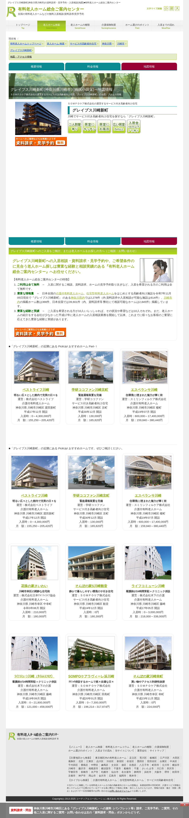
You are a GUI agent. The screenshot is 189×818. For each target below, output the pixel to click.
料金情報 (92, 66)
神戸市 (82, 775)
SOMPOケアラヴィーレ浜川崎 (91, 676)
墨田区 (140, 761)
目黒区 (132, 765)
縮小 (166, 8)
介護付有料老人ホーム (70, 293)
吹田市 (175, 772)
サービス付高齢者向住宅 (160, 780)
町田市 (155, 765)
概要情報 (36, 66)
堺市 (166, 772)
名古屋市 (126, 772)
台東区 (163, 761)
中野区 (94, 765)
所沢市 (170, 768)
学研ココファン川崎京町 (90, 390)
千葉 (136, 768)
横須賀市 (106, 768)
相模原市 (93, 768)
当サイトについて (124, 750)
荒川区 (143, 757)
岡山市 (92, 775)
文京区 (114, 765)
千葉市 (117, 768)
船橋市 (127, 768)
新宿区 (120, 761)
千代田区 (73, 765)
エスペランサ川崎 (144, 390)
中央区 (173, 761)
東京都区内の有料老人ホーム (110, 757)
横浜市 (175, 765)
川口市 (160, 768)
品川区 (100, 761)
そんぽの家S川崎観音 (91, 586)
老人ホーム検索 (94, 747)
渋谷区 (110, 761)
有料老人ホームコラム (117, 747)
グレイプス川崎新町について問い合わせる (41, 141)
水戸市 (94, 772)
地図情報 (149, 66)
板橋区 (153, 757)
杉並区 (130, 761)
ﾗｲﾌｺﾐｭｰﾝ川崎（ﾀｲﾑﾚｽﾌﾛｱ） (34, 676)
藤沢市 (82, 768)
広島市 (112, 775)
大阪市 (157, 772)
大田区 (176, 757)
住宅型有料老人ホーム (100, 293)
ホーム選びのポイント (80, 750)
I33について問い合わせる (40, 332)
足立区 (133, 757)
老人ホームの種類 (142, 747)
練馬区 (104, 765)
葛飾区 (71, 761)
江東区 (89, 761)
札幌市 (104, 772)
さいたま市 (148, 768)
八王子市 (144, 765)
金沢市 (102, 775)
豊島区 (84, 765)
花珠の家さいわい (34, 586)
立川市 (165, 765)
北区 (80, 761)
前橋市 (84, 772)
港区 (123, 765)
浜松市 (147, 772)
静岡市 (137, 772)
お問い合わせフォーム (119, 791)
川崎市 (71, 768)
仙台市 (114, 772)
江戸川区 (164, 757)
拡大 (177, 8)
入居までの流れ (103, 750)
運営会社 (142, 750)
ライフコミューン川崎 (148, 586)
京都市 (71, 775)
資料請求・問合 (21, 810)
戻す (171, 8)
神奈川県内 (78, 297)
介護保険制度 (161, 747)
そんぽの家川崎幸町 (148, 676)
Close (184, 804)
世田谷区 (152, 761)
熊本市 (132, 775)
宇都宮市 (73, 772)
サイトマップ (157, 750)
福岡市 (122, 775)
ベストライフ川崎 (36, 390)
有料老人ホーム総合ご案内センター (51, 11)
